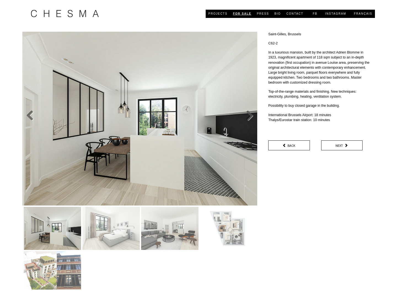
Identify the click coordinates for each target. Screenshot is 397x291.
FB (315, 13)
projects (217, 13)
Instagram (335, 13)
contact (295, 13)
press (263, 13)
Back (289, 145)
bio (278, 13)
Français (363, 13)
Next (342, 145)
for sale (242, 13)
